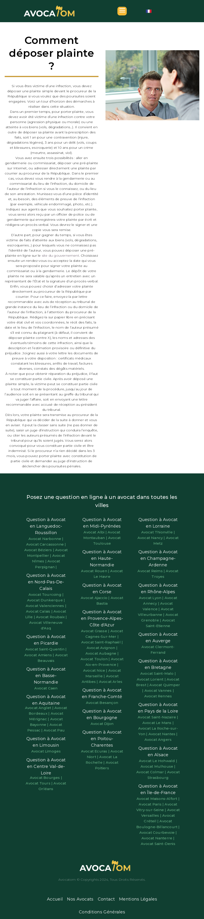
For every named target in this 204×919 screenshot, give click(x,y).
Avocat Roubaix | (51, 617)
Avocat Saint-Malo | (158, 673)
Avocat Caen (45, 688)
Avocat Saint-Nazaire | (158, 717)
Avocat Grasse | (95, 631)
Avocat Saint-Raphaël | (102, 642)
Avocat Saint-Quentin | (46, 649)
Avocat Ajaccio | (95, 598)
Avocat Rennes (158, 696)
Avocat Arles (110, 681)
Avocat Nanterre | (157, 838)
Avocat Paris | (152, 804)
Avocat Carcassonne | (46, 544)
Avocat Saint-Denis (158, 843)
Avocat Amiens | (39, 655)
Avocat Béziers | (39, 550)
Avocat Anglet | (39, 708)
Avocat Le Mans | (158, 722)
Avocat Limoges (46, 751)
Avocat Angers (158, 739)
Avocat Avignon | (102, 648)
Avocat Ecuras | (95, 751)
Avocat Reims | (151, 571)
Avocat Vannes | (159, 690)
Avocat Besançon (102, 702)
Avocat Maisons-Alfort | (158, 798)
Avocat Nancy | (151, 538)
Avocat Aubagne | (102, 653)
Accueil (55, 899)
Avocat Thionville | (158, 532)
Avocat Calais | (39, 611)
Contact (106, 899)
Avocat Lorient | (152, 679)
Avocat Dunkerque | (46, 600)
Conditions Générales (102, 912)
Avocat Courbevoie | (158, 832)
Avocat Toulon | (96, 659)
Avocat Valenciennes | (46, 605)
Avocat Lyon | (152, 598)
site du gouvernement (60, 255)
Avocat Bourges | (46, 777)
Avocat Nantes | (163, 734)
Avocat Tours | (39, 783)
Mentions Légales (138, 899)
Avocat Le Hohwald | (158, 761)
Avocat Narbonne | (45, 538)
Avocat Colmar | (151, 772)
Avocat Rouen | (95, 571)
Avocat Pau (54, 730)
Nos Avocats (80, 899)
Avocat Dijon (102, 723)
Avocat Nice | (95, 670)
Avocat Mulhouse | (158, 766)
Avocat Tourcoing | (46, 594)
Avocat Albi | (96, 532)
